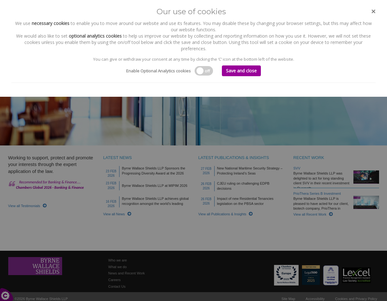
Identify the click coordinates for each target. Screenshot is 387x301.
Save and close (241, 71)
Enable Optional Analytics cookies (158, 71)
